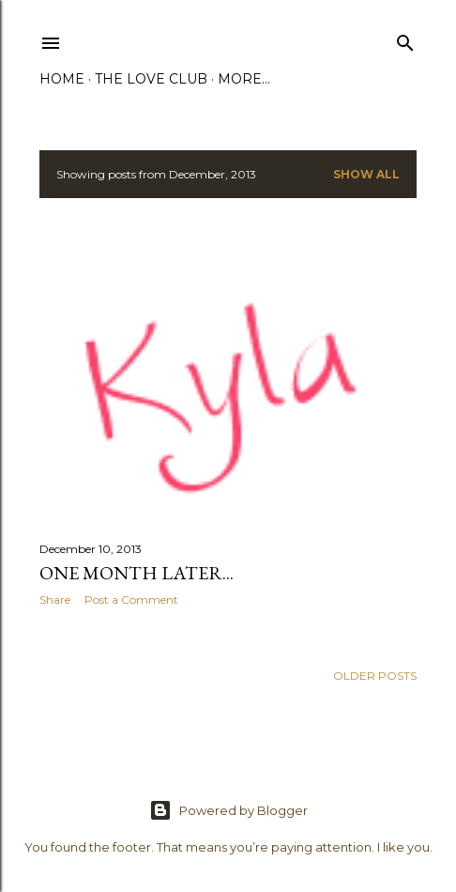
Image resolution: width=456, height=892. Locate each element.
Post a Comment (131, 599)
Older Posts (375, 676)
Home (61, 78)
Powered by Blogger (228, 810)
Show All (366, 174)
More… (244, 78)
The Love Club (151, 78)
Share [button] (54, 599)
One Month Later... (136, 573)
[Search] (405, 39)
